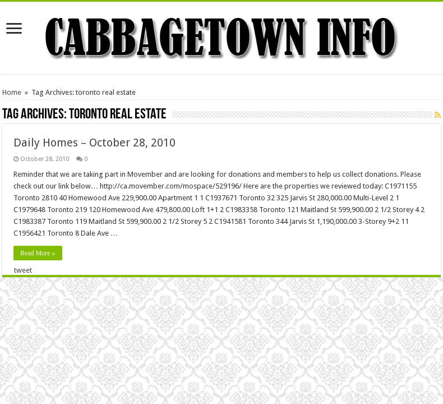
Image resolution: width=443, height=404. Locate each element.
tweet (23, 270)
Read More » (38, 253)
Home (11, 92)
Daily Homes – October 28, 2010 (94, 142)
